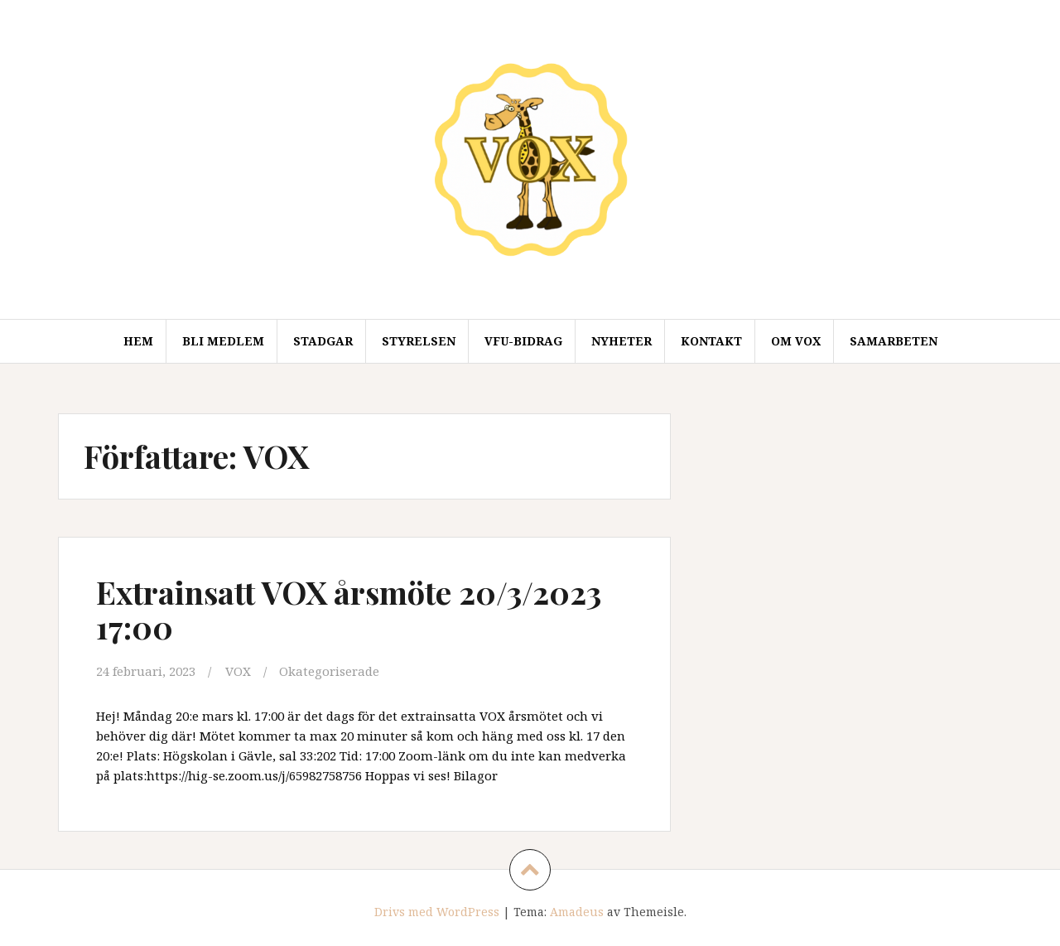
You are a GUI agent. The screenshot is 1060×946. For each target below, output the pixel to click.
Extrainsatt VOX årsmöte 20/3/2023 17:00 (348, 609)
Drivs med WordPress (436, 911)
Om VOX (796, 341)
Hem (138, 341)
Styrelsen (418, 341)
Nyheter (621, 341)
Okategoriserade (329, 671)
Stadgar (323, 341)
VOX (238, 671)
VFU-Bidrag (523, 341)
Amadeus (577, 911)
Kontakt (711, 341)
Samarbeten (893, 341)
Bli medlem (223, 341)
